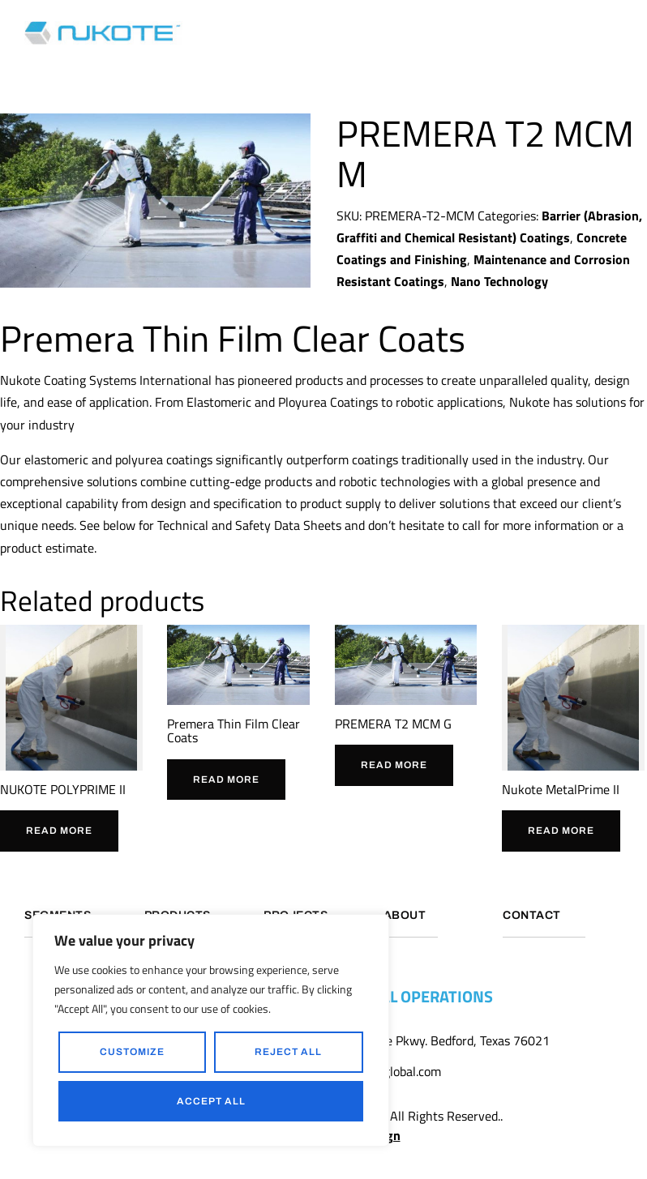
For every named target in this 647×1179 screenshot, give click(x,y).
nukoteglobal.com (393, 1073)
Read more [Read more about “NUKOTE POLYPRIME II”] (59, 830)
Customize (132, 1051)
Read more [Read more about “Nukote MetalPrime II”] (561, 830)
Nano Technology (499, 281)
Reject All (288, 1051)
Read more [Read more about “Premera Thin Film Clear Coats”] (226, 779)
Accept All (211, 1101)
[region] (210, 1030)
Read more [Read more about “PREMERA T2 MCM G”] (394, 765)
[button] (618, 33)
